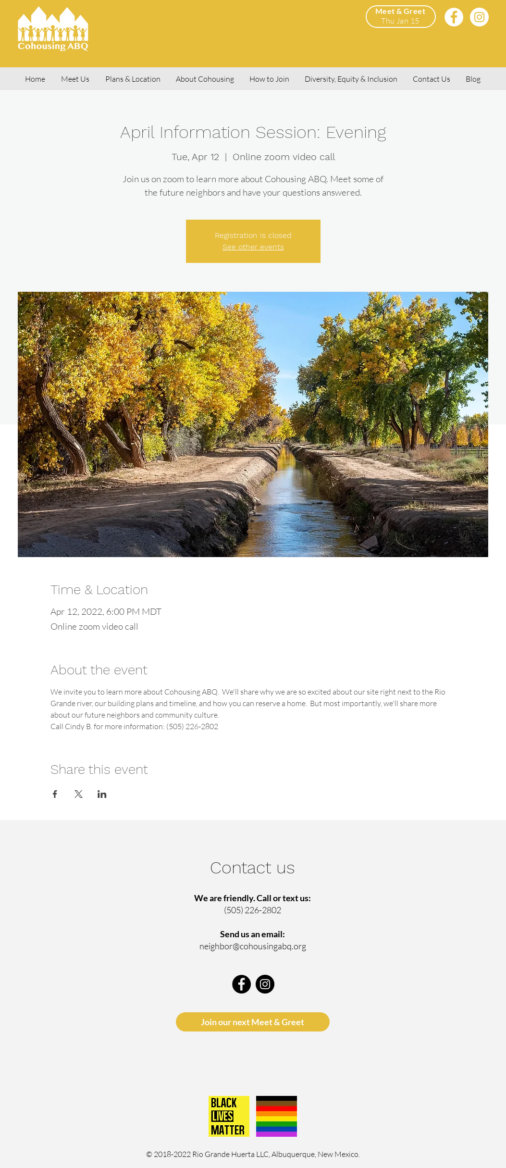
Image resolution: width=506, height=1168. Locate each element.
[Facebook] (453, 17)
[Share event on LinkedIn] (102, 794)
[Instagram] (479, 17)
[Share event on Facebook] (55, 794)
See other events (253, 246)
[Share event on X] (78, 794)
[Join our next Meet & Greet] (253, 1021)
